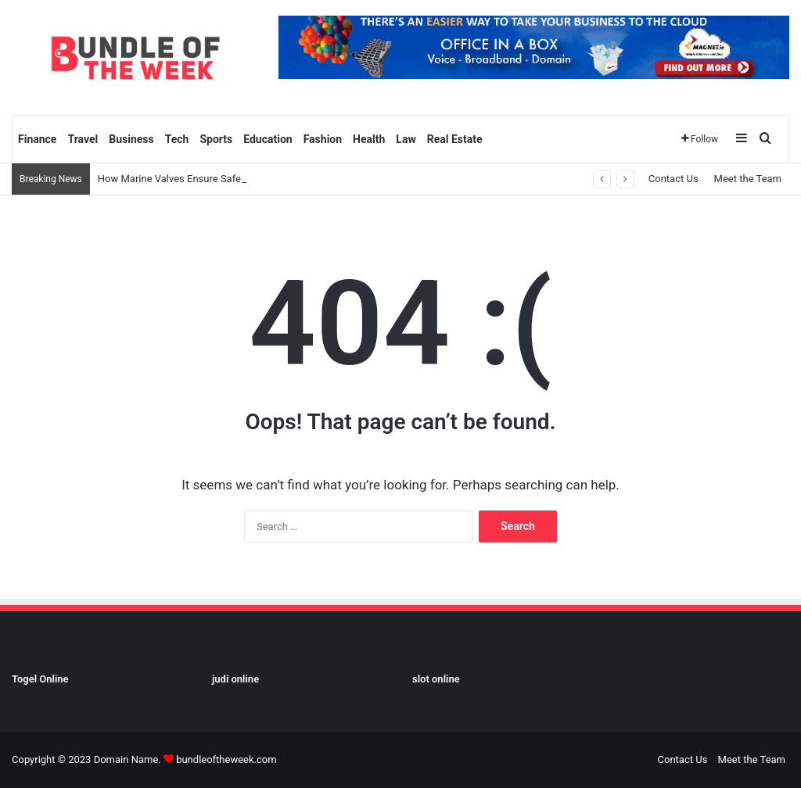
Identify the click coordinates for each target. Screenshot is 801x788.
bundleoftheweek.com (226, 759)
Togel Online (40, 679)
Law (405, 139)
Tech (177, 139)
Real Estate (455, 139)
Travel (82, 139)
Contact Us (673, 178)
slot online (436, 679)
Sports (215, 139)
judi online (235, 679)
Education (267, 139)
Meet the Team (747, 178)
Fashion (323, 139)
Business (131, 139)
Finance (37, 139)
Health (369, 139)
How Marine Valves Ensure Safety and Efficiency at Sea (222, 178)
